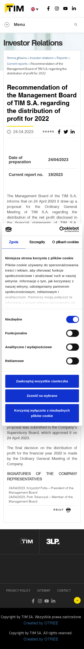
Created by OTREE (41, 622)
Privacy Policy (18, 590)
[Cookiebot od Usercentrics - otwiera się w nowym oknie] (60, 229)
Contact (64, 590)
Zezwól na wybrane (42, 396)
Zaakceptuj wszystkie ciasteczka (42, 381)
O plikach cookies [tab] (65, 242)
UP (77, 600)
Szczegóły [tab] (37, 242)
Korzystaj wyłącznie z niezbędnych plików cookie (42, 413)
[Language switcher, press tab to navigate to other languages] (35, 9)
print (59, 509)
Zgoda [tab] (13, 242)
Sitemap (43, 590)
